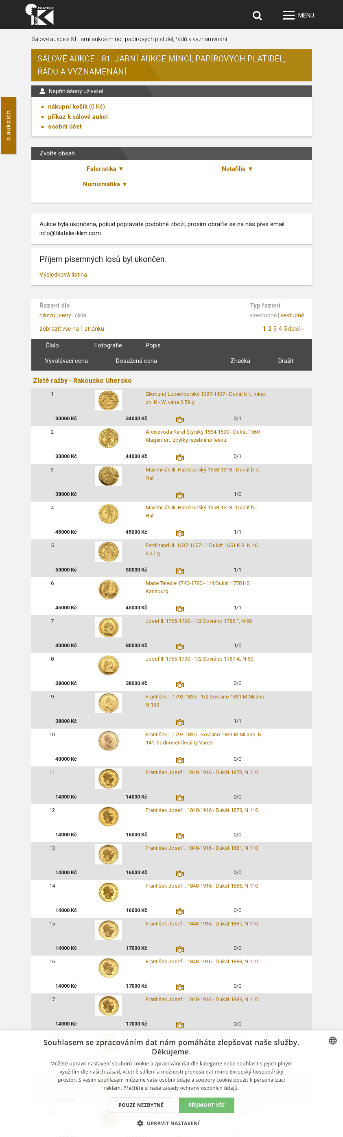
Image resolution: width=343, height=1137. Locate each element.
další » (296, 328)
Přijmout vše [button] (206, 1105)
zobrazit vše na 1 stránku (71, 328)
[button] (171, 1123)
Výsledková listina (63, 274)
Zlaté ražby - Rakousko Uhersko (82, 380)
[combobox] (333, 1041)
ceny (65, 315)
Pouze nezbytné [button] (141, 1105)
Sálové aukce (48, 39)
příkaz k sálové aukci (78, 116)
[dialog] (171, 1083)
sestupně (292, 315)
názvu (47, 315)
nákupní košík (67, 106)
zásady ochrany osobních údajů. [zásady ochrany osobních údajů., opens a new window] (201, 1088)
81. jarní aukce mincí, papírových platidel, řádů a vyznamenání (148, 39)
